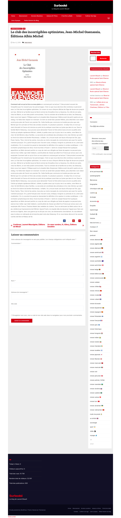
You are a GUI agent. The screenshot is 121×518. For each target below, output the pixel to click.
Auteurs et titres (52, 16)
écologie (93, 197)
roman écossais (95, 303)
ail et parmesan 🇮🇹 (96, 171)
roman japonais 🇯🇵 (96, 354)
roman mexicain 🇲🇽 (96, 367)
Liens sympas (15, 20)
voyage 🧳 (93, 435)
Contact (78, 16)
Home (13, 16)
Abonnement (23, 16)
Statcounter (12, 517)
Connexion (93, 122)
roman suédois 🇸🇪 (96, 393)
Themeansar (42, 510)
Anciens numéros (37, 16)
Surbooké (60, 5)
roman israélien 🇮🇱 (96, 350)
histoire (92, 218)
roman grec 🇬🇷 (95, 325)
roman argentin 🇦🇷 (96, 257)
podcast (93, 235)
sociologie (93, 423)
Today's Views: (14, 464)
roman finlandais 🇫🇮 (96, 316)
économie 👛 (94, 201)
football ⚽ (93, 214)
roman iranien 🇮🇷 (96, 342)
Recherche (95, 53)
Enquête (93, 206)
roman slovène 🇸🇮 (96, 389)
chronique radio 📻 (96, 188)
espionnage (94, 210)
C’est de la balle (67, 16)
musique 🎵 (94, 227)
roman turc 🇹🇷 (95, 401)
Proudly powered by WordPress (18, 510)
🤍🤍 (92, 444)
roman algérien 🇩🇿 (96, 244)
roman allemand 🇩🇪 (96, 248)
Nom (13, 281)
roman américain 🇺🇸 (97, 252)
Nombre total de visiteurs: (18, 478)
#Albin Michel (28, 42)
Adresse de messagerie (19, 292)
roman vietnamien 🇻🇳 (97, 410)
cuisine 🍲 (93, 193)
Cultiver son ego (90, 16)
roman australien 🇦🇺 (96, 261)
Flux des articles (97, 126)
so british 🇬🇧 (94, 418)
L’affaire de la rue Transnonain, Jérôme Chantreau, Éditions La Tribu (99, 104)
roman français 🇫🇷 (16, 28)
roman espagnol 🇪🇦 (96, 312)
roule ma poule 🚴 (96, 414)
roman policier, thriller (97, 380)
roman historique (95, 329)
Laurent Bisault (95, 76)
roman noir (93, 371)
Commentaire (16, 243)
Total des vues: (14, 474)
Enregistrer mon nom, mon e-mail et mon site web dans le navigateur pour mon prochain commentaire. (47, 315)
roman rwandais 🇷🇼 (96, 384)
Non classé (94, 231)
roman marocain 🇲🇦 (96, 363)
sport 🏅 (93, 427)
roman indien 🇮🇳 (95, 337)
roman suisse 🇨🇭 (95, 397)
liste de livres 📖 (95, 223)
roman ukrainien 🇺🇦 (96, 406)
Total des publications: (17, 483)
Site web (14, 304)
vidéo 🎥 (93, 431)
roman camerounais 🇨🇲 (98, 278)
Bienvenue (93, 180)
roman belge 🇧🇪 (95, 269)
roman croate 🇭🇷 (95, 295)
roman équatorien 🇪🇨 (97, 308)
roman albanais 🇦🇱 (96, 239)
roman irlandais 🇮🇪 (96, 346)
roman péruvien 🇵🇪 (96, 376)
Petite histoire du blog (31, 20)
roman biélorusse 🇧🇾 (97, 274)
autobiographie (95, 176)
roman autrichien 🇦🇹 (97, 265)
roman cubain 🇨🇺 (96, 299)
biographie (93, 184)
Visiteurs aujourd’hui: (16, 469)
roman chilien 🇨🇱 (95, 286)
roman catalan (95, 282)
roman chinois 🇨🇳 (96, 291)
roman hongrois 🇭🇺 (96, 333)
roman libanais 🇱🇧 (96, 359)
